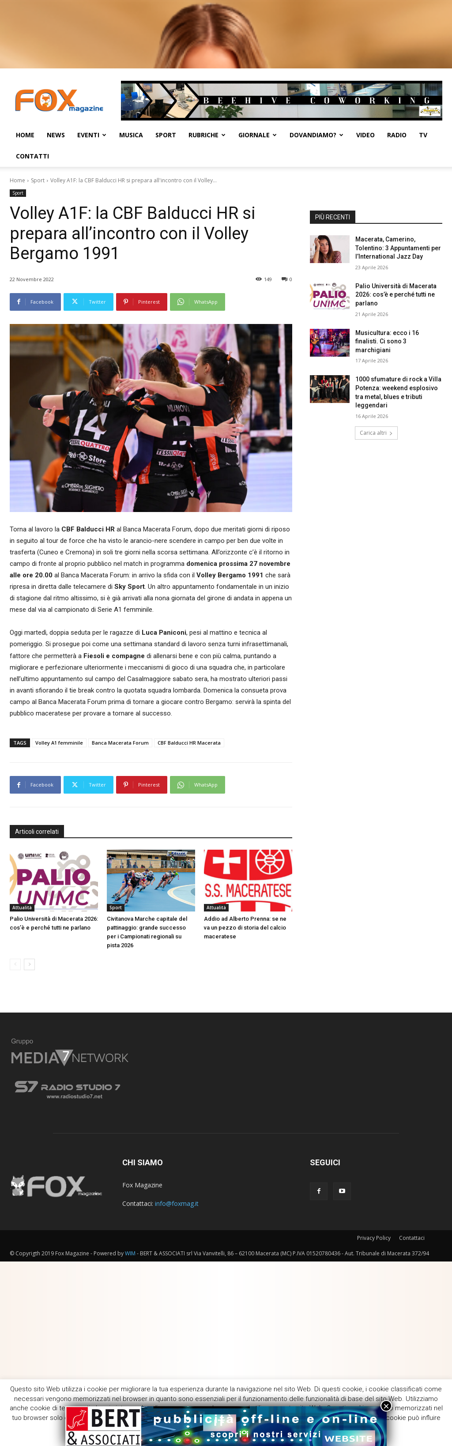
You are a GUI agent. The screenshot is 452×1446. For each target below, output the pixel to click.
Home (25, 135)
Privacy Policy (374, 1238)
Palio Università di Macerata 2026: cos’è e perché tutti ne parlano (396, 294)
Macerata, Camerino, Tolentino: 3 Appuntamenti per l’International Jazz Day (398, 248)
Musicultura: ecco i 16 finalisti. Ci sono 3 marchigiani (387, 341)
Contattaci (412, 1238)
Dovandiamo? (316, 135)
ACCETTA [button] (298, 1431)
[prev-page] (15, 964)
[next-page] (29, 964)
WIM (130, 1253)
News (56, 135)
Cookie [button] (259, 1431)
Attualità (22, 907)
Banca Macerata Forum (120, 742)
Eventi (91, 135)
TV (423, 135)
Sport (165, 135)
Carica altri (376, 433)
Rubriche (207, 135)
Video (365, 135)
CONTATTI (32, 156)
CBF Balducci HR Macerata (189, 742)
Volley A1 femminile (59, 742)
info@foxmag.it (177, 1203)
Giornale (257, 135)
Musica (131, 135)
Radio (397, 135)
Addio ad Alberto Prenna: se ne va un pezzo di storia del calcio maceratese (245, 927)
